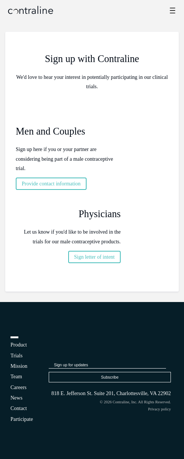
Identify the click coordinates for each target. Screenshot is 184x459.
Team (16, 376)
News (16, 398)
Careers (18, 387)
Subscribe (110, 377)
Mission (18, 366)
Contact (18, 408)
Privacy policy (159, 409)
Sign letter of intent (94, 257)
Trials (16, 355)
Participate (21, 419)
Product (18, 345)
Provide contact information (51, 184)
